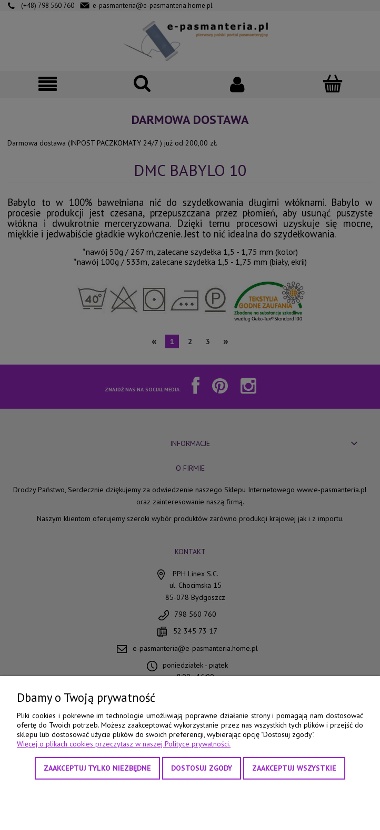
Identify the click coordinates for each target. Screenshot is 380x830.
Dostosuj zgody (201, 768)
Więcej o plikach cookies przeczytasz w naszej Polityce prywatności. (124, 744)
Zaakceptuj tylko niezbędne (97, 768)
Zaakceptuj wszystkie (294, 768)
